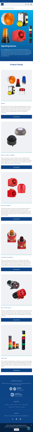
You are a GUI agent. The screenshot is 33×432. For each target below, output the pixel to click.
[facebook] (12, 419)
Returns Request (25, 404)
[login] (28, 4)
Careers (20, 404)
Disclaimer (23, 407)
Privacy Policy (17, 407)
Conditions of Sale (11, 407)
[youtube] (20, 419)
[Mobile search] (26, 4)
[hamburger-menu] (30, 4)
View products (16, 117)
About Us (16, 404)
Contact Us (12, 404)
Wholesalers (7, 404)
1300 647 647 (4, 1)
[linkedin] (16, 419)
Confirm (16, 429)
